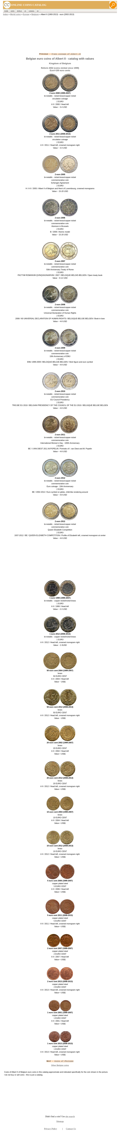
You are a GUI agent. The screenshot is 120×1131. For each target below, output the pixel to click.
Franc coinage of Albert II (66, 54)
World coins (15, 14)
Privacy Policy (50, 1129)
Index (5, 14)
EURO (12, 11)
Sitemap (60, 1121)
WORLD (19, 11)
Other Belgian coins (60, 1065)
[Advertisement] (60, 32)
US (25, 11)
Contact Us (71, 1129)
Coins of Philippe (63, 1061)
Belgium (35, 14)
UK (38, 11)
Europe (26, 14)
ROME (6, 11)
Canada (31, 11)
